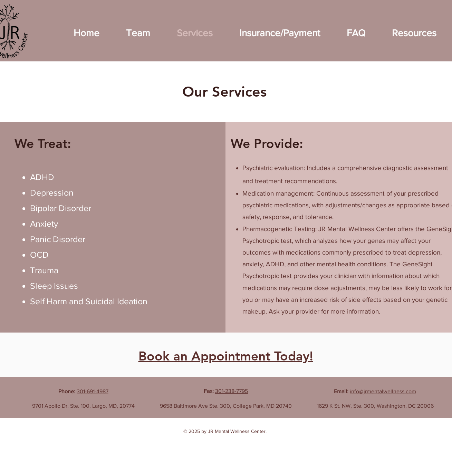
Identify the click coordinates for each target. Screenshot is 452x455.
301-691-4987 (92, 391)
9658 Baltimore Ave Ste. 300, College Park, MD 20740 (226, 406)
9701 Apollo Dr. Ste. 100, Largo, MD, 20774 (83, 406)
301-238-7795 (231, 391)
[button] (138, 33)
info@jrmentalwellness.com (383, 391)
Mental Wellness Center (240, 431)
